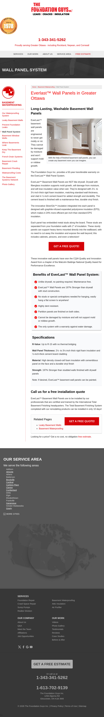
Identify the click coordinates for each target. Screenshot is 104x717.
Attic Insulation (59, 604)
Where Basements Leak (10, 143)
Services (18, 54)
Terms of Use (71, 706)
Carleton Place (12, 485)
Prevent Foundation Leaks (11, 126)
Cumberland (11, 490)
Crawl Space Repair (27, 604)
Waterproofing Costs (11, 173)
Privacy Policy (56, 706)
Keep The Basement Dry (11, 150)
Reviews (56, 633)
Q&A (20, 626)
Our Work (33, 54)
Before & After (58, 640)
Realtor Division (25, 611)
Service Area (64, 54)
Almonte (9, 472)
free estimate (84, 437)
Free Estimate (83, 54)
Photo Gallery (8, 184)
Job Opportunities (26, 636)
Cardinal (9, 482)
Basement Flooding (11, 168)
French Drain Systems (12, 156)
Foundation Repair (26, 600)
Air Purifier (57, 607)
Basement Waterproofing (51, 428)
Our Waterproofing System (10, 114)
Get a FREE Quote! (82, 421)
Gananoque (11, 503)
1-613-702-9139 (52, 687)
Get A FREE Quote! (66, 246)
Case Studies (58, 636)
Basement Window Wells (10, 136)
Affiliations (22, 633)
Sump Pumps (24, 607)
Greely (9, 508)
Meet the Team (24, 629)
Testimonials (58, 629)
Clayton (9, 487)
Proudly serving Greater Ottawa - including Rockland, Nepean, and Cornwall (52, 45)
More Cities (12, 514)
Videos (55, 622)
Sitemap (82, 706)
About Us (47, 54)
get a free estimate (51, 664)
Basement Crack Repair (9, 162)
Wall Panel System (11, 132)
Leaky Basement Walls (50, 425)
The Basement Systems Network (10, 178)
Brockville (10, 480)
